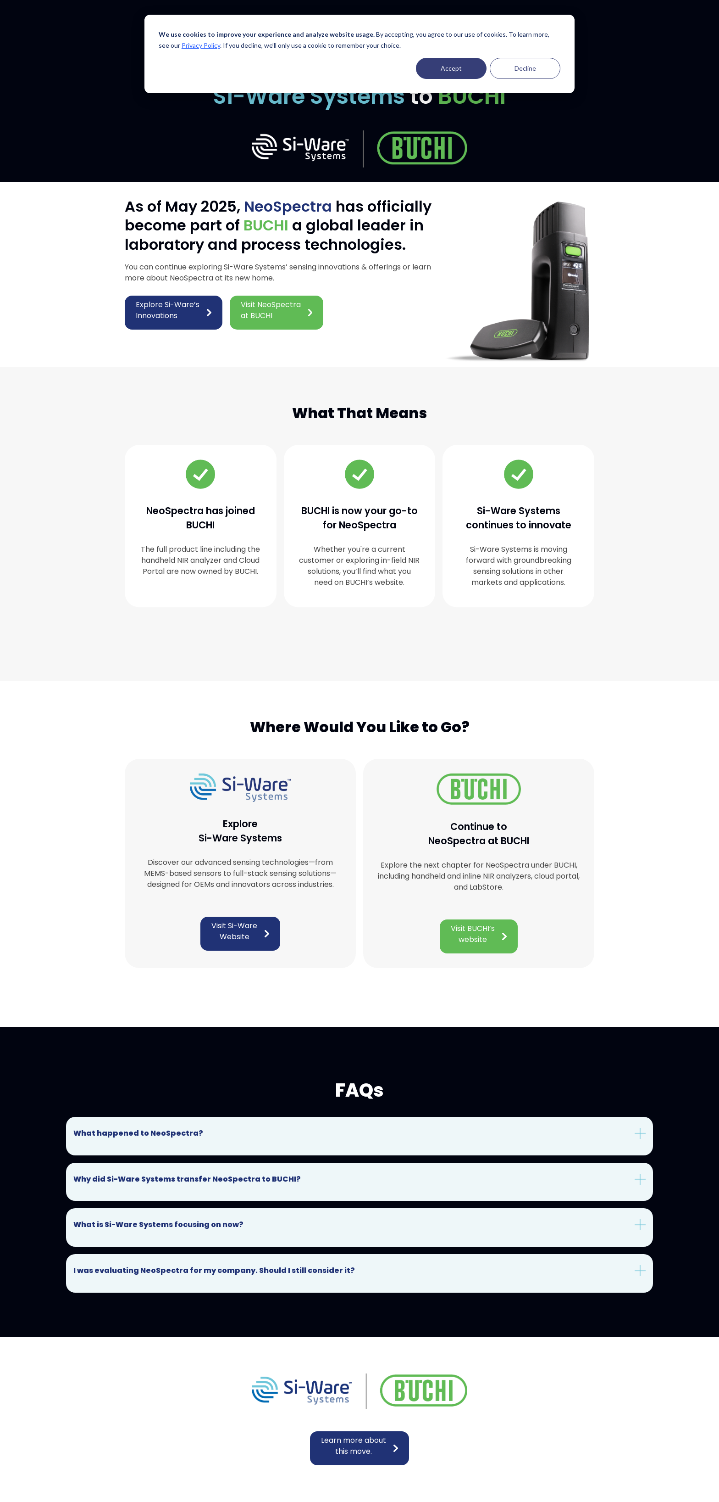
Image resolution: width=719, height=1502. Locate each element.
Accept (451, 68)
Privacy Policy (201, 45)
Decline (525, 68)
